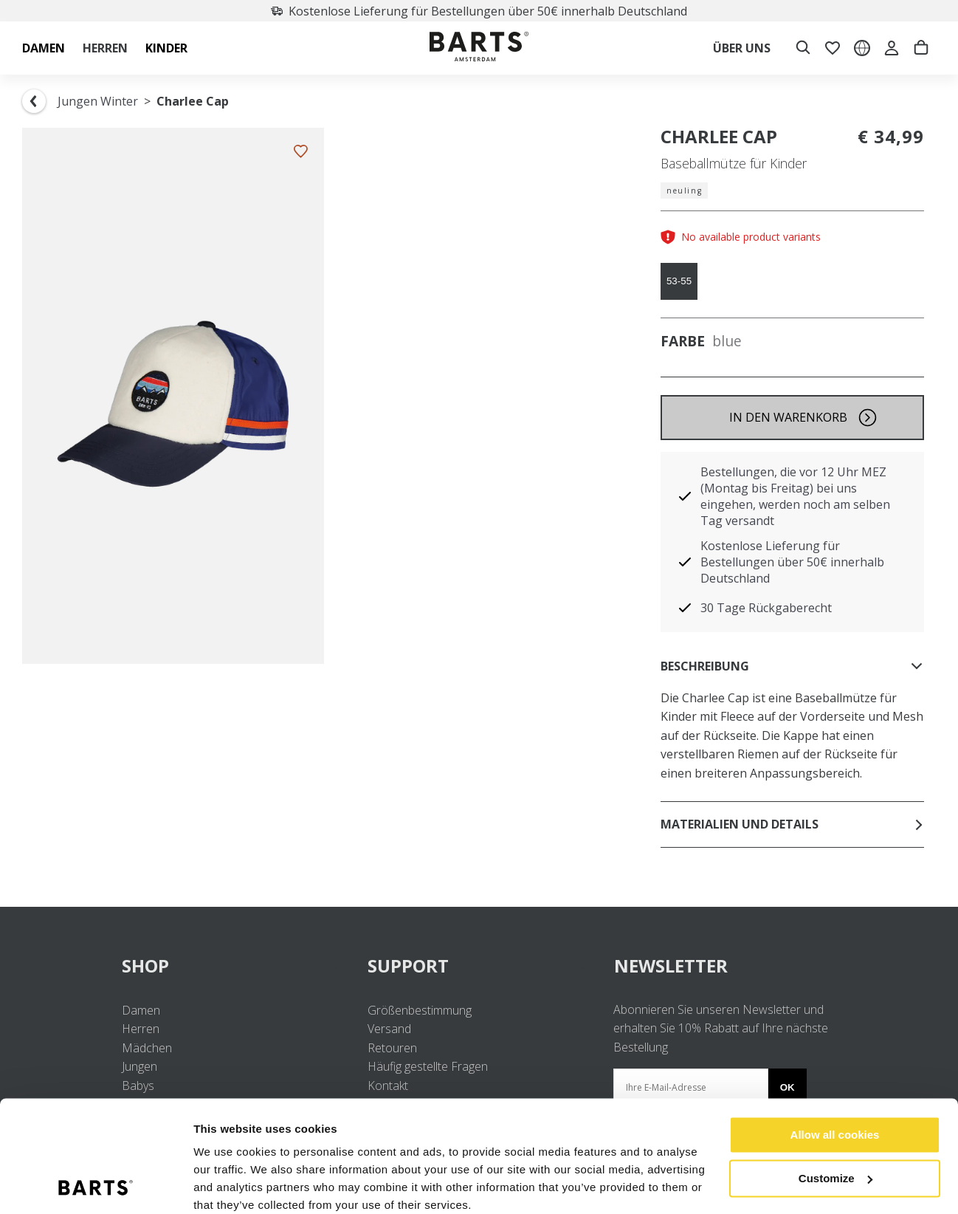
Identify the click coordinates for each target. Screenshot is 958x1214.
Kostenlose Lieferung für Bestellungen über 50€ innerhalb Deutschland (479, 11)
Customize (835, 1117)
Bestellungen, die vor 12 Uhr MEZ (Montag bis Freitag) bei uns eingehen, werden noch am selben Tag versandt (795, 496)
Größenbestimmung (420, 1010)
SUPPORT (479, 965)
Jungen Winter (98, 101)
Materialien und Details (792, 824)
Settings (215, 1185)
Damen (141, 1010)
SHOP (233, 965)
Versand (389, 1029)
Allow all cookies (835, 1074)
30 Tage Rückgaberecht (766, 608)
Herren (140, 1029)
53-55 (679, 281)
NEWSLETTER (671, 965)
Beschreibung (792, 666)
